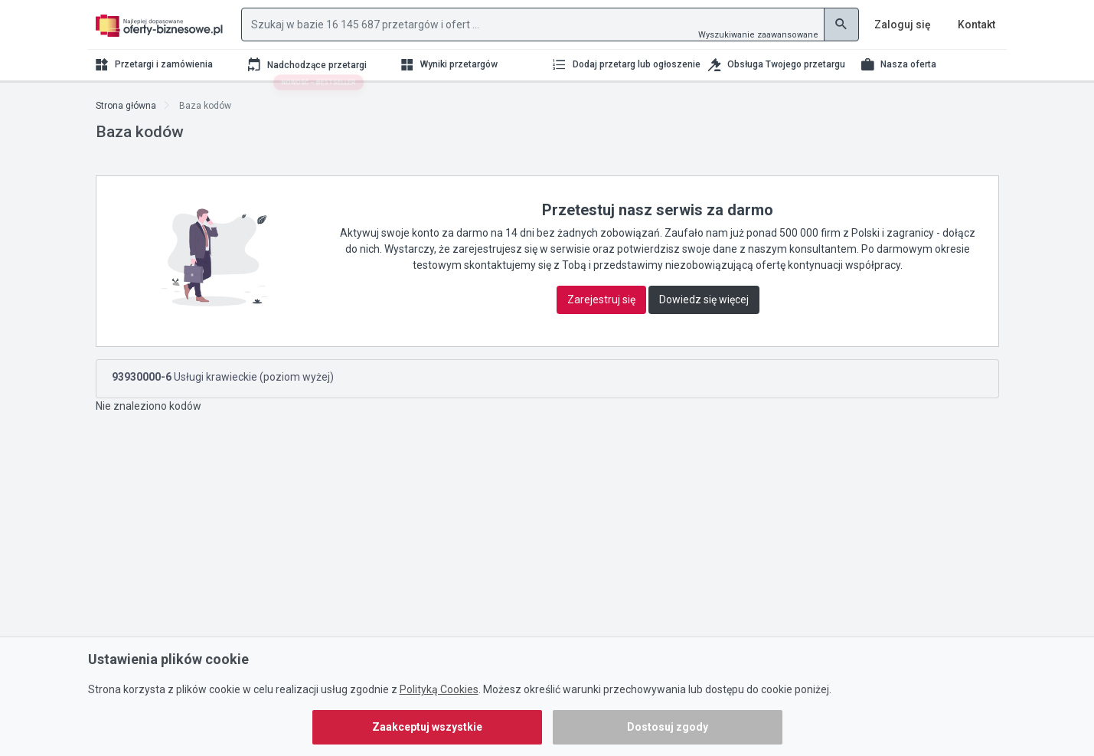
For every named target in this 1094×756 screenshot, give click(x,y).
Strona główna (126, 105)
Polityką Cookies (439, 689)
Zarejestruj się (601, 299)
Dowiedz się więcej (704, 299)
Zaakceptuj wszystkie (427, 727)
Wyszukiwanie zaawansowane (758, 35)
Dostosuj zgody (667, 727)
